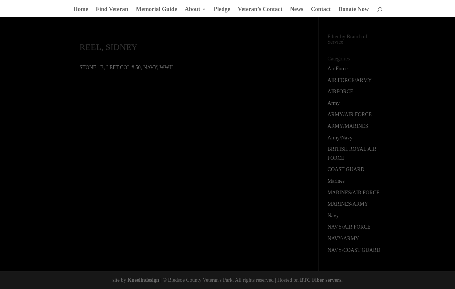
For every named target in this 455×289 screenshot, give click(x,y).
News (297, 9)
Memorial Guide (156, 9)
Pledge (222, 9)
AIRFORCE (340, 91)
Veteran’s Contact (260, 9)
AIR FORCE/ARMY (350, 80)
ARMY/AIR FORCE (350, 114)
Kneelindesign (143, 280)
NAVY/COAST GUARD (354, 250)
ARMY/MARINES (348, 126)
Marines (336, 181)
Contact (321, 9)
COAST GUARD (346, 169)
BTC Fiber (312, 280)
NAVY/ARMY (343, 238)
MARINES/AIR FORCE (354, 192)
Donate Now (353, 9)
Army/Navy (340, 138)
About (192, 9)
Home (80, 9)
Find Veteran (112, 9)
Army (334, 103)
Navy (333, 215)
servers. (333, 280)
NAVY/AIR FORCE (349, 227)
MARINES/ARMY (348, 204)
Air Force (338, 68)
